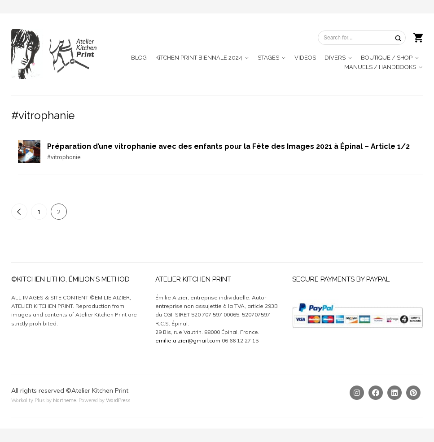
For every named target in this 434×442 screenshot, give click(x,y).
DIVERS (335, 57)
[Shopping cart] (418, 36)
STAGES (268, 57)
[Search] (398, 38)
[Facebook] (375, 393)
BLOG (139, 57)
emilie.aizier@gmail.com (187, 340)
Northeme (64, 400)
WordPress (118, 400)
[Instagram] (356, 393)
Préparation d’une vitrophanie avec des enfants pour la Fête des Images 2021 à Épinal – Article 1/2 (228, 146)
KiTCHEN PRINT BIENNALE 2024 (198, 57)
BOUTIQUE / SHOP (386, 57)
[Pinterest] (413, 393)
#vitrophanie (63, 156)
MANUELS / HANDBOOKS (380, 67)
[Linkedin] (394, 393)
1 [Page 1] (39, 212)
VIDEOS (305, 57)
